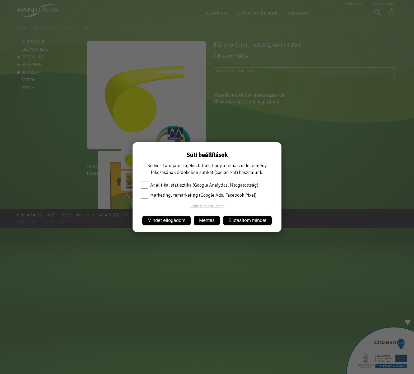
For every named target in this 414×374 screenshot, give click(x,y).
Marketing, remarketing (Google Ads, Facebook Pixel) (198, 195)
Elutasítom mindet (247, 220)
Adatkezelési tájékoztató (207, 206)
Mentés (207, 220)
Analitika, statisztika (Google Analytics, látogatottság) (199, 185)
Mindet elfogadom (166, 220)
